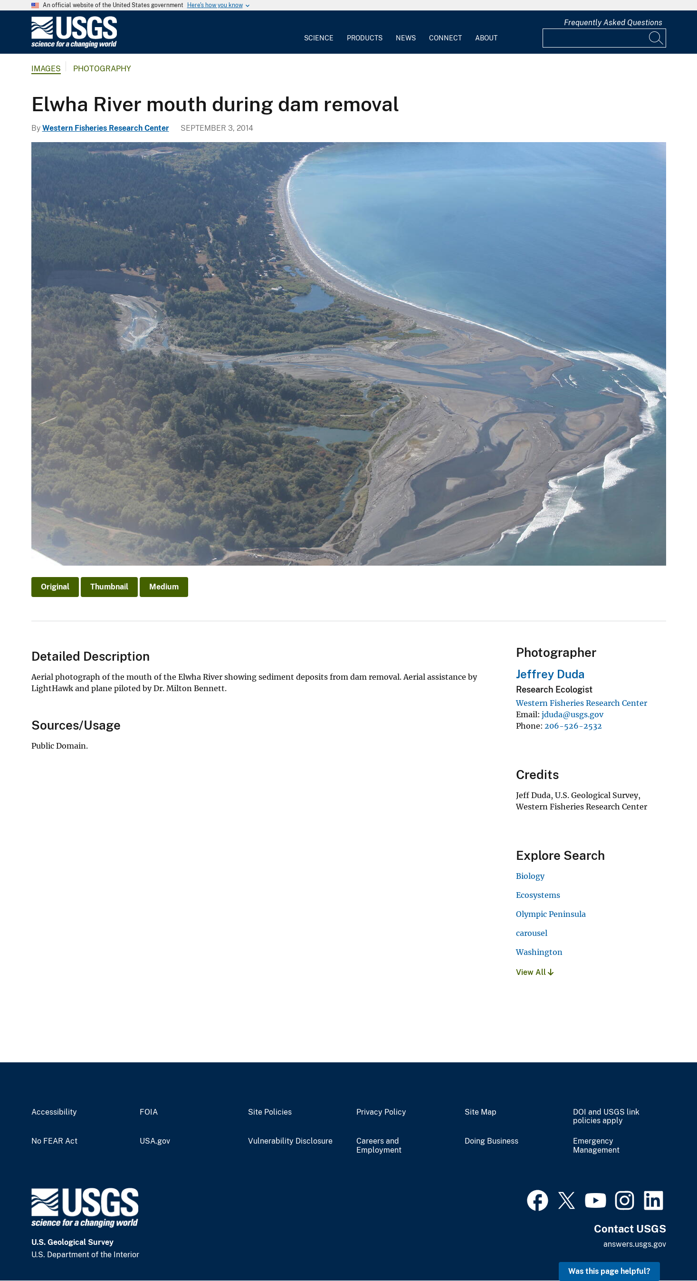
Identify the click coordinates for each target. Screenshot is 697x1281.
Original (55, 586)
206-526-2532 (573, 726)
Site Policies (270, 1112)
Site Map (480, 1112)
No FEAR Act (54, 1141)
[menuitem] (318, 32)
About (486, 38)
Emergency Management (596, 1146)
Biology (530, 876)
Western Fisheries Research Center (105, 128)
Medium (164, 586)
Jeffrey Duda (550, 674)
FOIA (149, 1112)
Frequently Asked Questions (613, 22)
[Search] (656, 38)
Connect (445, 38)
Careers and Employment (378, 1146)
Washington (539, 952)
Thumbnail (109, 586)
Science (319, 38)
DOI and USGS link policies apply (606, 1117)
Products (364, 38)
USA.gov (155, 1141)
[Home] (74, 45)
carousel (531, 933)
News (406, 38)
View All (535, 972)
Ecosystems (538, 895)
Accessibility (54, 1112)
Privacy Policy (381, 1112)
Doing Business (491, 1141)
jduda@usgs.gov (572, 714)
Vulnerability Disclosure (290, 1141)
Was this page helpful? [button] (609, 1271)
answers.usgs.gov (634, 1244)
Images (46, 68)
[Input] (604, 38)
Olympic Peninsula (551, 914)
